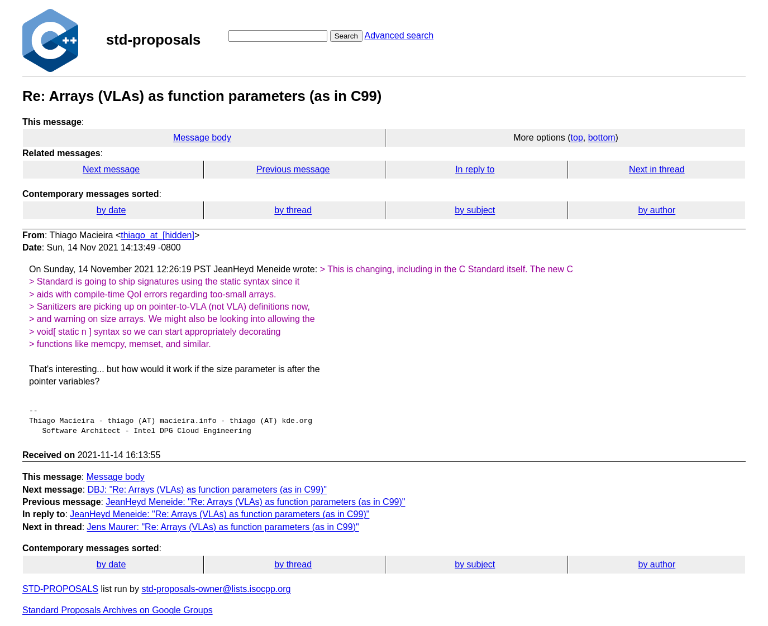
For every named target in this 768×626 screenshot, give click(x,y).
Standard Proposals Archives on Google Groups (117, 610)
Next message (111, 169)
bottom (602, 137)
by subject (475, 210)
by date (111, 210)
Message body (202, 137)
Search (346, 36)
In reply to (474, 169)
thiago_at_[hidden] (157, 235)
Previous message (293, 169)
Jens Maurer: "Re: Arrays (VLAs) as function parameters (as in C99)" (223, 527)
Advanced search (398, 35)
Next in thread (657, 169)
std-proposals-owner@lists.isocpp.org (215, 589)
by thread (293, 210)
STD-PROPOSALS (60, 589)
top (577, 137)
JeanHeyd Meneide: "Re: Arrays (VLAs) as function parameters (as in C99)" (255, 502)
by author (657, 210)
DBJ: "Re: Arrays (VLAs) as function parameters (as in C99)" (207, 489)
